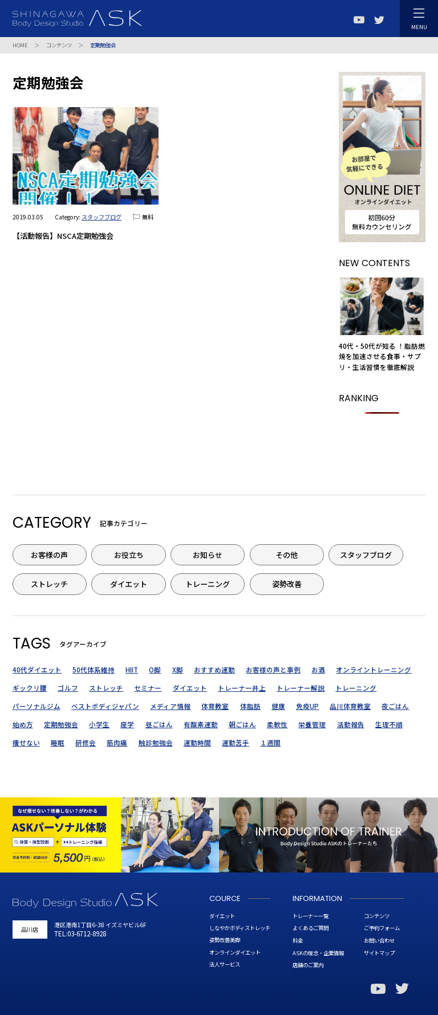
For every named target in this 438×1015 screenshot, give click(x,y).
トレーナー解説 (301, 687)
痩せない (26, 742)
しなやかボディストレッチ (239, 928)
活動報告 (350, 724)
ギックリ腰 (30, 687)
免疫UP (307, 706)
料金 (298, 940)
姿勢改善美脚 (224, 940)
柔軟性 (277, 724)
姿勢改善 (287, 583)
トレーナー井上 (242, 687)
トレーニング (207, 583)
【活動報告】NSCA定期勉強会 (63, 235)
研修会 (85, 742)
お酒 (318, 669)
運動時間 (197, 742)
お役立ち (129, 554)
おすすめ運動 (214, 669)
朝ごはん (242, 724)
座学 (127, 724)
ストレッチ (49, 583)
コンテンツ (59, 45)
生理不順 (389, 724)
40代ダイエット (37, 669)
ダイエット (128, 583)
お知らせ (207, 554)
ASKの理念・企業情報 (318, 953)
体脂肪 (250, 706)
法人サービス (224, 964)
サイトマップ (379, 953)
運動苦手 (235, 742)
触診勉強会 (156, 742)
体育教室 (215, 706)
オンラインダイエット (235, 952)
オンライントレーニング (373, 669)
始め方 (23, 724)
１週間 (270, 742)
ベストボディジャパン (105, 706)
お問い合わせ (379, 940)
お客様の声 (49, 554)
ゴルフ (68, 687)
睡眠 (57, 742)
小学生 (99, 724)
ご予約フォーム (382, 928)
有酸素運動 (201, 724)
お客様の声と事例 (273, 669)
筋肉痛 (117, 742)
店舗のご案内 (308, 965)
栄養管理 (312, 724)
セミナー (147, 687)
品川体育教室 (350, 706)
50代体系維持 (93, 669)
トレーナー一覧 (310, 916)
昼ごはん (159, 724)
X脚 (177, 669)
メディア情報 (170, 706)
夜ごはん (395, 706)
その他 (286, 554)
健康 (278, 706)
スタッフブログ (101, 217)
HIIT (131, 669)
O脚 (155, 669)
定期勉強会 (61, 724)
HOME (20, 45)
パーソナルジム (36, 706)
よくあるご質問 (310, 928)
